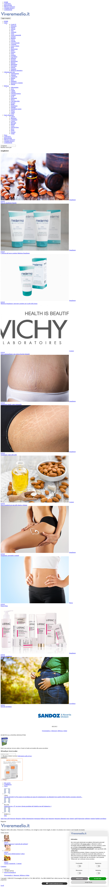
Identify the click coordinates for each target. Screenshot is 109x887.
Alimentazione (15, 73)
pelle (8, 818)
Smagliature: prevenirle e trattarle (10, 555)
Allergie (13, 29)
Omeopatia (14, 98)
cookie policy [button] (74, 850)
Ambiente (13, 32)
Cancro (13, 39)
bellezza (43, 818)
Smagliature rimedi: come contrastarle (11, 404)
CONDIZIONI (8, 10)
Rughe (12, 104)
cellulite (23, 818)
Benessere (13, 118)
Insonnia (13, 59)
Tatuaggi (13, 107)
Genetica (13, 55)
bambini (97, 818)
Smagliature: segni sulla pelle (9, 454)
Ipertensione (14, 61)
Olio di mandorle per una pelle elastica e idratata (14, 505)
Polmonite (14, 26)
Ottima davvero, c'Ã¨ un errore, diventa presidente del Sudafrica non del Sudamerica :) (27, 806)
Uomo (12, 113)
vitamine (92, 818)
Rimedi (13, 124)
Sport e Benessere (9, 115)
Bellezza (6, 86)
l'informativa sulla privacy (24, 756)
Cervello (13, 41)
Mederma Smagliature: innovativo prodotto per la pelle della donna (19, 303)
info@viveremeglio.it (10, 872)
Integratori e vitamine (17, 83)
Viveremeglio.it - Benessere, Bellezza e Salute (54, 731)
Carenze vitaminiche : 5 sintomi (12, 863)
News (5, 135)
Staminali (13, 69)
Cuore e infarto (15, 46)
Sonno (12, 126)
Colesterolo (14, 76)
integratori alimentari (60, 818)
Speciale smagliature (6, 656)
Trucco (13, 110)
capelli (76, 818)
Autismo (13, 36)
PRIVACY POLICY (9, 6)
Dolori (12, 50)
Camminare (14, 119)
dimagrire (18, 818)
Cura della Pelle (15, 101)
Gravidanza (14, 56)
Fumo (12, 53)
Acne (12, 89)
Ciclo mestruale (15, 43)
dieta (5, 818)
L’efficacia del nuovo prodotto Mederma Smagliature (15, 253)
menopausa (37, 818)
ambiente (87, 818)
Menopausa (14, 64)
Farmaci (13, 52)
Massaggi (13, 122)
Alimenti (13, 75)
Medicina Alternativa (16, 70)
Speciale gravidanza (6, 706)
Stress (12, 129)
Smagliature (14, 106)
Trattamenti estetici (16, 109)
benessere (12, 818)
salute (2, 818)
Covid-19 (13, 24)
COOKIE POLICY (9, 8)
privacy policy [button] (86, 844)
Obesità (13, 84)
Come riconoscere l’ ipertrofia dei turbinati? (16, 844)
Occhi (12, 96)
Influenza (13, 58)
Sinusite (13, 27)
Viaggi (13, 133)
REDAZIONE (8, 5)
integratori (51, 818)
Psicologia (14, 66)
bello (5, 815)
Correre (13, 121)
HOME (6, 2)
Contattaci (3, 866)
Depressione (14, 49)
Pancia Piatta (4, 606)
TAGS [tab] (6, 786)
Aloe (12, 30)
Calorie (13, 116)
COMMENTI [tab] (7, 784)
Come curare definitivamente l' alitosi (14, 853)
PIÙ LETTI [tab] (7, 783)
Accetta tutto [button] (97, 878)
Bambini (13, 38)
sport (46, 818)
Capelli (13, 90)
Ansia (12, 33)
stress (67, 818)
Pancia (13, 99)
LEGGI (3, 201)
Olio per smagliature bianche (8, 203)
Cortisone (13, 44)
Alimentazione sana (9, 72)
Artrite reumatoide (16, 35)
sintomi (72, 818)
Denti (12, 47)
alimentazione (30, 818)
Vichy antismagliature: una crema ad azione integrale (15, 354)
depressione (81, 818)
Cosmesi (13, 95)
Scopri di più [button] (88, 882)
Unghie (13, 112)
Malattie (13, 63)
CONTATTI (7, 3)
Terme (12, 130)
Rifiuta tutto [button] (79, 878)
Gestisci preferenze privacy (54, 883)
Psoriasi (13, 102)
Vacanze (13, 132)
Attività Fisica (15, 127)
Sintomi (13, 67)
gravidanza (103, 818)
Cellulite (13, 92)
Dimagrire (14, 81)
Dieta (12, 79)
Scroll (2, 885)
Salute (5, 23)
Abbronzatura (14, 87)
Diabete (13, 78)
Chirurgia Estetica (16, 93)
